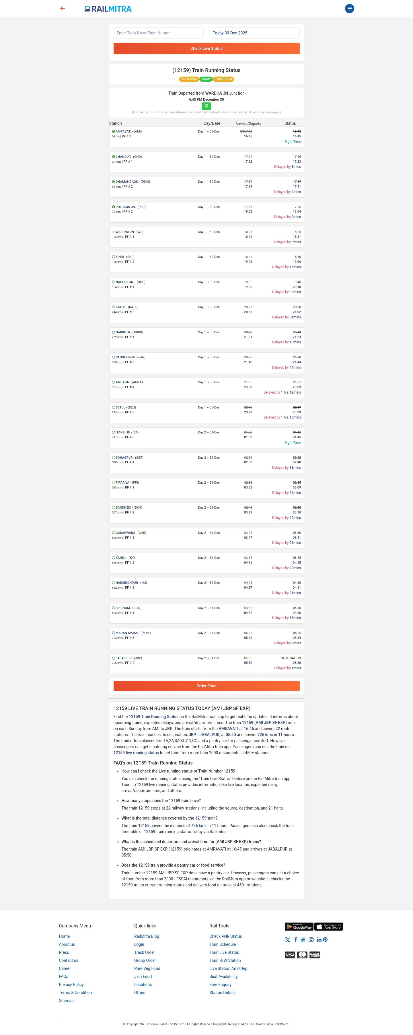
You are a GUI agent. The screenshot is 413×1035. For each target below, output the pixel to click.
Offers (139, 992)
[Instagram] (311, 939)
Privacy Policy (71, 984)
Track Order (144, 952)
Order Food (206, 686)
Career (65, 968)
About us (67, 944)
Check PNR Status (226, 936)
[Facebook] (295, 939)
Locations (143, 984)
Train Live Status (224, 952)
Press (64, 952)
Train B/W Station (225, 960)
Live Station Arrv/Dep (229, 968)
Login (139, 944)
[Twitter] (288, 939)
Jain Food (143, 976)
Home (64, 936)
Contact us (68, 960)
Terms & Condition (75, 992)
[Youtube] (303, 939)
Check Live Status (206, 48)
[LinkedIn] (319, 939)
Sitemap (66, 1000)
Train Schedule (223, 944)
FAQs (64, 976)
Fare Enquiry (221, 984)
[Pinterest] (325, 939)
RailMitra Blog (146, 936)
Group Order (145, 960)
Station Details (223, 992)
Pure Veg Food (147, 968)
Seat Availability (224, 976)
